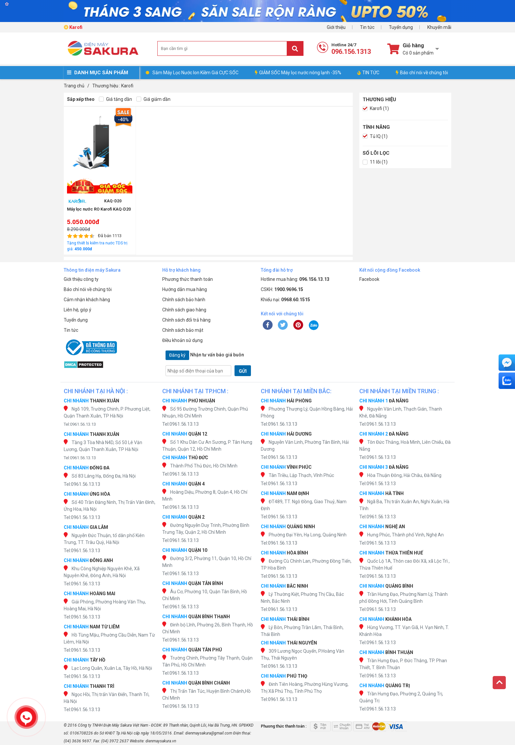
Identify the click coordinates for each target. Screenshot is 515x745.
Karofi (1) (376, 108)
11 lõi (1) (375, 162)
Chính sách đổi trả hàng (186, 320)
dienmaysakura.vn (161, 741)
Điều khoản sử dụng (182, 340)
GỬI (243, 371)
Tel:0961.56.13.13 (80, 424)
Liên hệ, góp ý (77, 309)
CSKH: (282, 289)
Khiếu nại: (285, 299)
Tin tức (367, 27)
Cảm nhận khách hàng (87, 299)
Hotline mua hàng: (295, 279)
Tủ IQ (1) (375, 136)
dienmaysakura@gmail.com (208, 733)
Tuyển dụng (401, 27)
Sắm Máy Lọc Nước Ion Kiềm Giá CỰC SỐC (195, 72)
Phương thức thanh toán (187, 279)
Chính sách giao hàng (184, 309)
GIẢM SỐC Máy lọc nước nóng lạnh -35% (298, 72)
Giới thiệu (336, 27)
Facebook (369, 279)
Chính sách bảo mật (182, 330)
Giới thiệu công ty (81, 279)
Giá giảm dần (153, 99)
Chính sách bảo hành (183, 299)
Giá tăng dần (115, 99)
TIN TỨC (368, 72)
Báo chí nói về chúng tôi (422, 72)
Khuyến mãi (439, 27)
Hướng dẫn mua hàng (184, 289)
